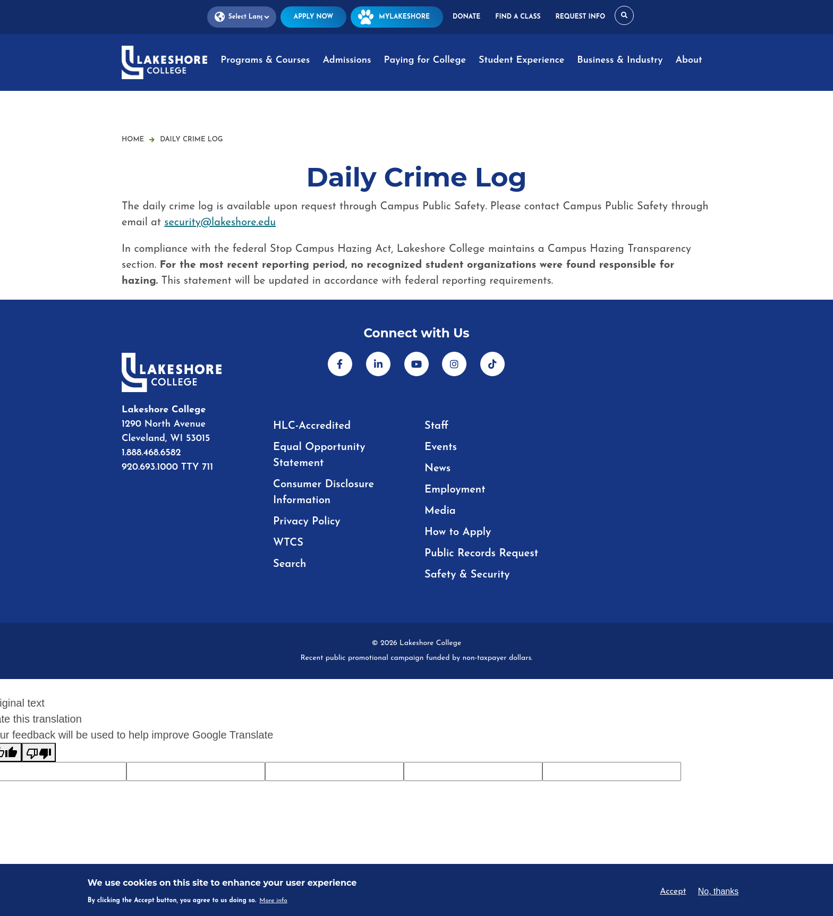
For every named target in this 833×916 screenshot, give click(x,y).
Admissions (346, 60)
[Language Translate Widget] (241, 17)
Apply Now (313, 17)
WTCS (288, 543)
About (688, 60)
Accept (673, 891)
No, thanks (718, 891)
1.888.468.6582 (151, 453)
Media (440, 511)
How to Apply (457, 532)
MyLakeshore (397, 17)
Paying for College (425, 60)
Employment (455, 490)
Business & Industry (619, 60)
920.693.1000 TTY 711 (167, 467)
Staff (436, 426)
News (437, 468)
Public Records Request (481, 553)
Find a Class (517, 17)
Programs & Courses (265, 60)
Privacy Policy (307, 521)
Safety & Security (467, 575)
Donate (466, 17)
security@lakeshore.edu (220, 222)
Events (440, 447)
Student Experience (521, 60)
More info (273, 900)
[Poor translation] (39, 752)
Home (133, 139)
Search (289, 564)
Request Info (581, 17)
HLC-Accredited (312, 426)
